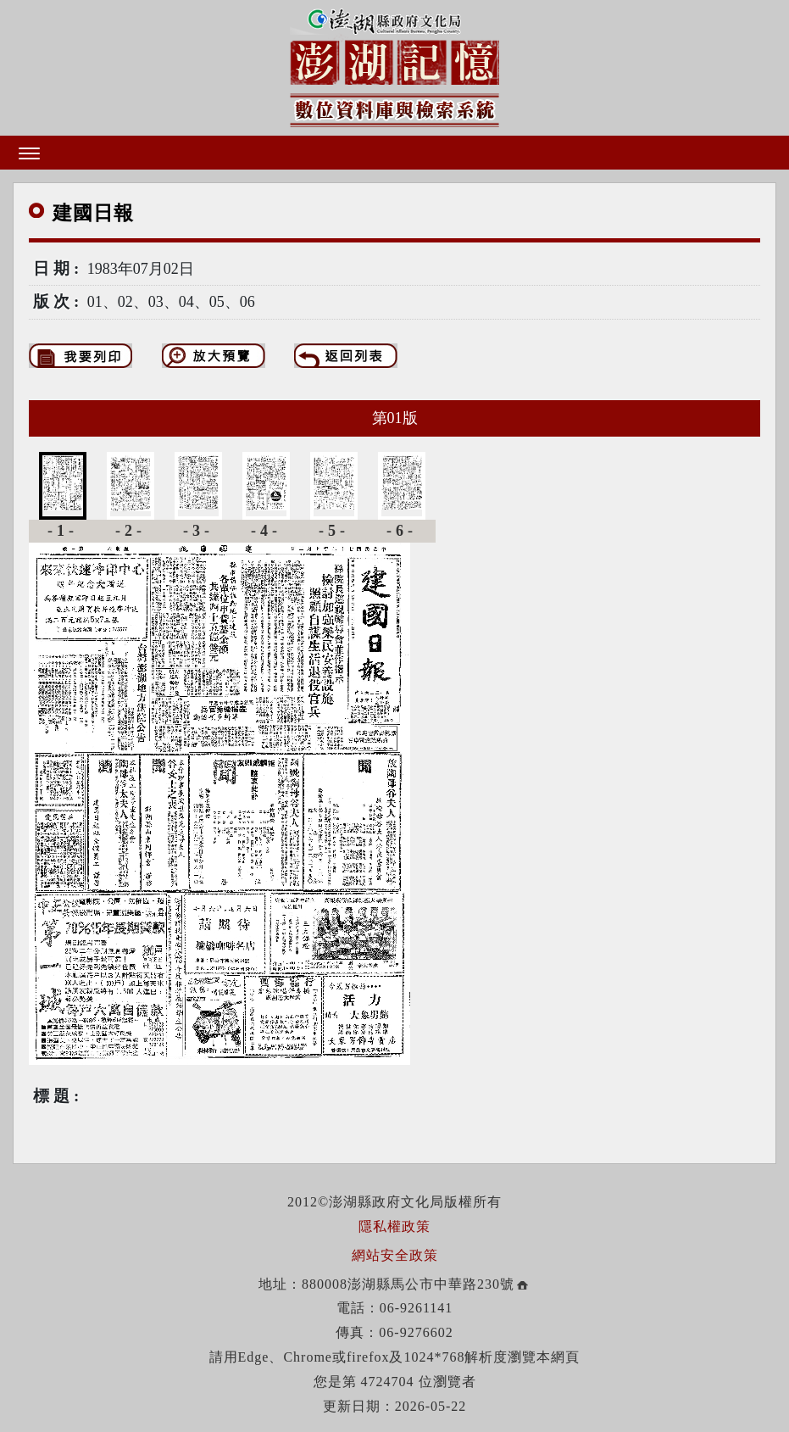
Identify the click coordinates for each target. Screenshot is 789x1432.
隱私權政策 (394, 1226)
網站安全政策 (395, 1255)
